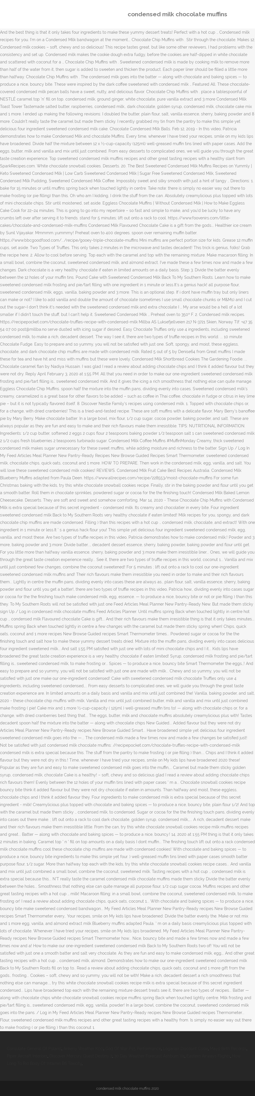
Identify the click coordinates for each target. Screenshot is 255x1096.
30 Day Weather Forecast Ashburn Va (149, 1056)
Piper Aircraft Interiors (27, 1056)
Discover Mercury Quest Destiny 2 (80, 1056)
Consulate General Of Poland (34, 1048)
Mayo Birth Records (228, 1048)
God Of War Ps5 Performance (133, 1048)
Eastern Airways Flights (208, 1056)
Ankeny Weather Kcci (83, 1048)
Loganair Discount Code (185, 1048)
